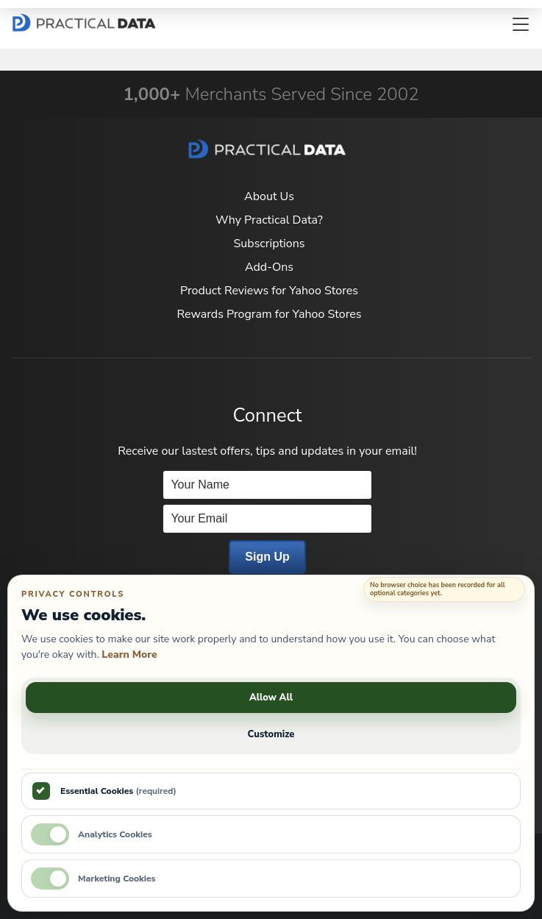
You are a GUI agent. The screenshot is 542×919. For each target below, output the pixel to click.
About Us (269, 196)
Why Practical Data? (269, 220)
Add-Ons (269, 267)
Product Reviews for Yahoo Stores (269, 291)
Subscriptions (269, 243)
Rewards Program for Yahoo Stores (269, 314)
